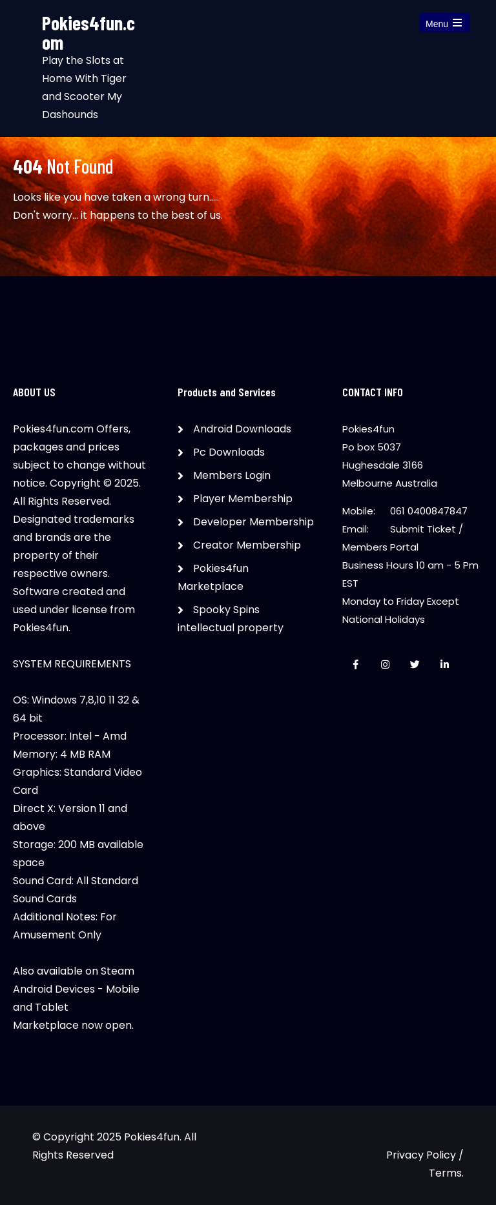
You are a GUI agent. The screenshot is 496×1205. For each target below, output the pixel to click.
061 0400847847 (429, 511)
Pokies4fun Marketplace (213, 577)
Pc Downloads (229, 452)
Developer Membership (253, 521)
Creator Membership (247, 545)
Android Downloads (242, 428)
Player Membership (243, 498)
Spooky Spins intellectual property (231, 618)
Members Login (232, 475)
